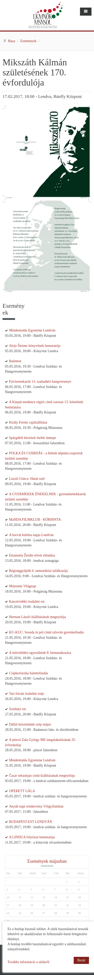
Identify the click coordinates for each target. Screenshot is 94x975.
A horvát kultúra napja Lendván (31, 535)
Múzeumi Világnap (22, 586)
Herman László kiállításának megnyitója (37, 617)
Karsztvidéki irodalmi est (27, 601)
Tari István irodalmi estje (26, 693)
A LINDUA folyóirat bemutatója (32, 837)
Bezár (81, 960)
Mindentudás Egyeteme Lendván (32, 330)
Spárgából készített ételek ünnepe (32, 438)
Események (28, 41)
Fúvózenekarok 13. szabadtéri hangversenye (40, 381)
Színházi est (17, 709)
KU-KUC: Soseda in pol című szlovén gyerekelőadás (46, 632)
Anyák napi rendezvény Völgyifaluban (36, 806)
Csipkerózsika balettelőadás (28, 673)
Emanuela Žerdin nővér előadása (32, 555)
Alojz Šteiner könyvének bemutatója (34, 346)
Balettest (15, 361)
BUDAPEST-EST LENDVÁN (30, 822)
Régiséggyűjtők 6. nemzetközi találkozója (38, 571)
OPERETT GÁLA (22, 791)
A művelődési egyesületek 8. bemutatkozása (40, 653)
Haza (12, 41)
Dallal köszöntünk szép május (30, 724)
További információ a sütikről (28, 962)
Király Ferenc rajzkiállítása (28, 422)
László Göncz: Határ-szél (27, 479)
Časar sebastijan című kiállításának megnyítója (42, 775)
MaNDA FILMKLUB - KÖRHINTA (35, 519)
